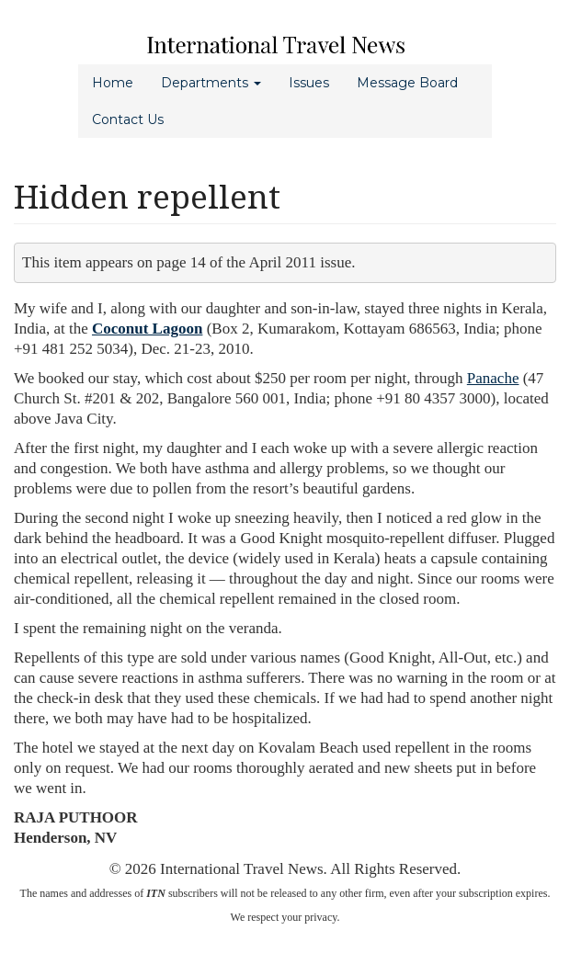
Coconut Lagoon (147, 328)
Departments (211, 82)
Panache (493, 378)
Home (112, 82)
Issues (309, 82)
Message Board (407, 82)
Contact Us (128, 119)
